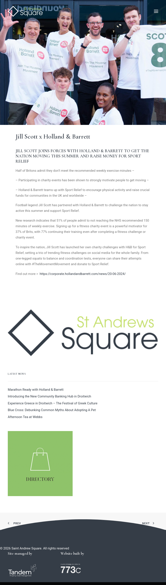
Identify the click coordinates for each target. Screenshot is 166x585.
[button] (156, 11)
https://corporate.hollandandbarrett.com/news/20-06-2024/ (83, 274)
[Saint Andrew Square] (25, 11)
